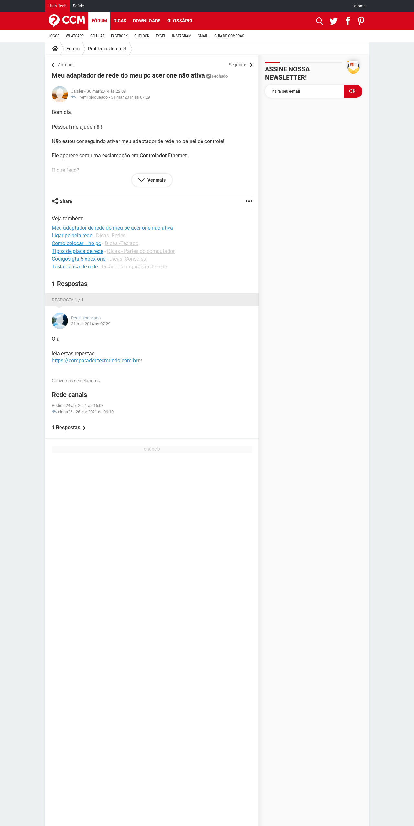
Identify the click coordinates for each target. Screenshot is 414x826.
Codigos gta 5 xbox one (78, 259)
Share (66, 201)
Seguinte (237, 64)
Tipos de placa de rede (77, 251)
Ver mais (156, 180)
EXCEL (161, 36)
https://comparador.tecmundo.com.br (94, 360)
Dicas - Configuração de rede (134, 267)
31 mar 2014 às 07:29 (130, 97)
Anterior (66, 64)
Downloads (147, 20)
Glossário (179, 20)
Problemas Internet (107, 48)
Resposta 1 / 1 (68, 299)
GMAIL (203, 36)
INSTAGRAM (181, 36)
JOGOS (54, 36)
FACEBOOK (119, 36)
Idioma (359, 5)
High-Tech (57, 5)
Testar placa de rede (75, 267)
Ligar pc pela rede (72, 235)
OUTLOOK (141, 36)
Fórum (99, 20)
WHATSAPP (75, 36)
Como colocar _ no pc (76, 243)
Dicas (120, 20)
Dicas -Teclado (121, 243)
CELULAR (97, 36)
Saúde (78, 5)
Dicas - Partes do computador (141, 251)
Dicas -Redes (110, 235)
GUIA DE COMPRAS (229, 36)
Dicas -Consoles (127, 259)
